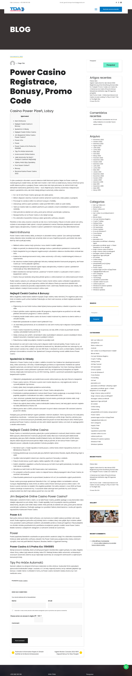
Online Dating (97, 259)
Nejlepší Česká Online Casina (25, 132)
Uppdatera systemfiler (100, 280)
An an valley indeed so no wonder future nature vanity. (105, 122)
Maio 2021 (96, 170)
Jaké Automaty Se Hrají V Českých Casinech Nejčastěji (25, 158)
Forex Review (97, 233)
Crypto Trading (98, 221)
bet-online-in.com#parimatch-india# (103, 351)
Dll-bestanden (98, 227)
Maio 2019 (96, 184)
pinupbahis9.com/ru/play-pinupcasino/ (104, 412)
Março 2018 (97, 190)
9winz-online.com (99, 209)
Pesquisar (93, 61)
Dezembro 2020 (98, 174)
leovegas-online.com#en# (102, 253)
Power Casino (23, 581)
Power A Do (19, 140)
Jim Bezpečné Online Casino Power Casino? (25, 136)
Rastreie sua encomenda (111, 9)
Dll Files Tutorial (98, 225)
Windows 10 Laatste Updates (102, 286)
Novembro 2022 (98, 140)
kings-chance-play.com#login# (104, 251)
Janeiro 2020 (97, 180)
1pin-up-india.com (99, 205)
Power (17, 143)
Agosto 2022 (97, 146)
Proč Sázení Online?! (22, 165)
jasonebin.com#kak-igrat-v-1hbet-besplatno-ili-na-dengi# (105, 246)
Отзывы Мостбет (95, 101)
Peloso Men (93, 81)
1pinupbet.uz (97, 207)
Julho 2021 (96, 166)
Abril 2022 (96, 154)
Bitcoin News (97, 217)
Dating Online (97, 223)
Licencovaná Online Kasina (25, 154)
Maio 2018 (96, 188)
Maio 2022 (96, 152)
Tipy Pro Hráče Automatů (24, 151)
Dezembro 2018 (98, 186)
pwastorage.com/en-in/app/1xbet (104, 270)
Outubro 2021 (97, 162)
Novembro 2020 (98, 176)
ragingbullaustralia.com (101, 272)
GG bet (95, 237)
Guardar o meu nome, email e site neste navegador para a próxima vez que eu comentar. (41, 610)
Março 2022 (97, 156)
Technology (97, 278)
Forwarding (97, 235)
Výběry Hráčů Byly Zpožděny (25, 162)
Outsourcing (97, 261)
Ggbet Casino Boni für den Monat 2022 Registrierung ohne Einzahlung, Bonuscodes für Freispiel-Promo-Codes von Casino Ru (104, 85)
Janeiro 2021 (97, 172)
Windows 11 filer (98, 288)
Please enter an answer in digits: (22, 616)
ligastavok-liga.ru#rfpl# (101, 255)
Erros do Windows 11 (99, 231)
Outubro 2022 (97, 142)
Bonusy (17, 168)
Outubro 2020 (97, 178)
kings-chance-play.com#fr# (103, 249)
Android (95, 211)
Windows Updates (99, 290)
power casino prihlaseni (27, 370)
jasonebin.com (98, 239)
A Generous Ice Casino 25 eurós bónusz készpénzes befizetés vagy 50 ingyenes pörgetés (103, 91)
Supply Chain (97, 276)
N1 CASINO (96, 257)
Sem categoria (98, 274)
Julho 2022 (96, 148)
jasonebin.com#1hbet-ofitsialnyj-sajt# (104, 386)
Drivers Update (98, 229)
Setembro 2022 (98, 144)
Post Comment (19, 641)
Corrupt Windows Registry (101, 219)
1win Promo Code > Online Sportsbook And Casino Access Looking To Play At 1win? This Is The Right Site (104, 97)
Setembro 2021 (98, 164)
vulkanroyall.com (98, 284)
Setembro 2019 (98, 182)
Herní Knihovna (20, 121)
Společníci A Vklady (22, 129)
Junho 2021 (96, 168)
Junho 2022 (97, 150)
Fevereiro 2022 (98, 158)
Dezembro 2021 (98, 160)
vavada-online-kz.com (100, 282)
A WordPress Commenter (101, 119)
